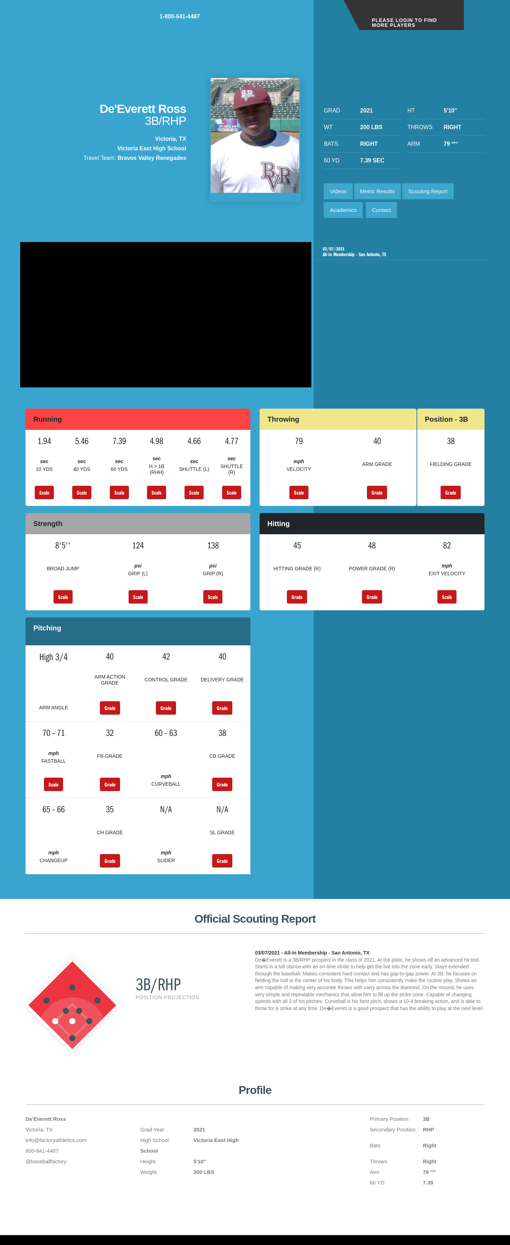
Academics (344, 211)
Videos (338, 192)
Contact (383, 211)
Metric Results (379, 192)
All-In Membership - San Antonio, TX (401, 254)
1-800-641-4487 (310, 20)
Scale (44, 496)
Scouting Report (432, 192)
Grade (377, 496)
